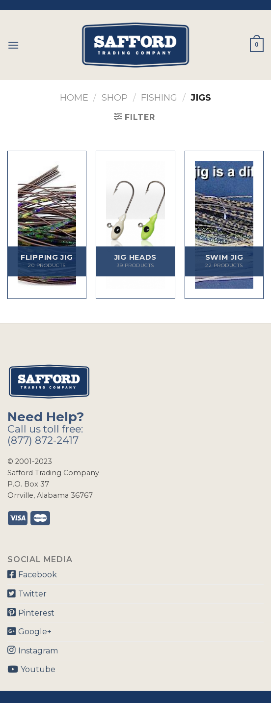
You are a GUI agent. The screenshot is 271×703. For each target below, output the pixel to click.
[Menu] (13, 45)
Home (74, 97)
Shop (115, 97)
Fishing (159, 97)
